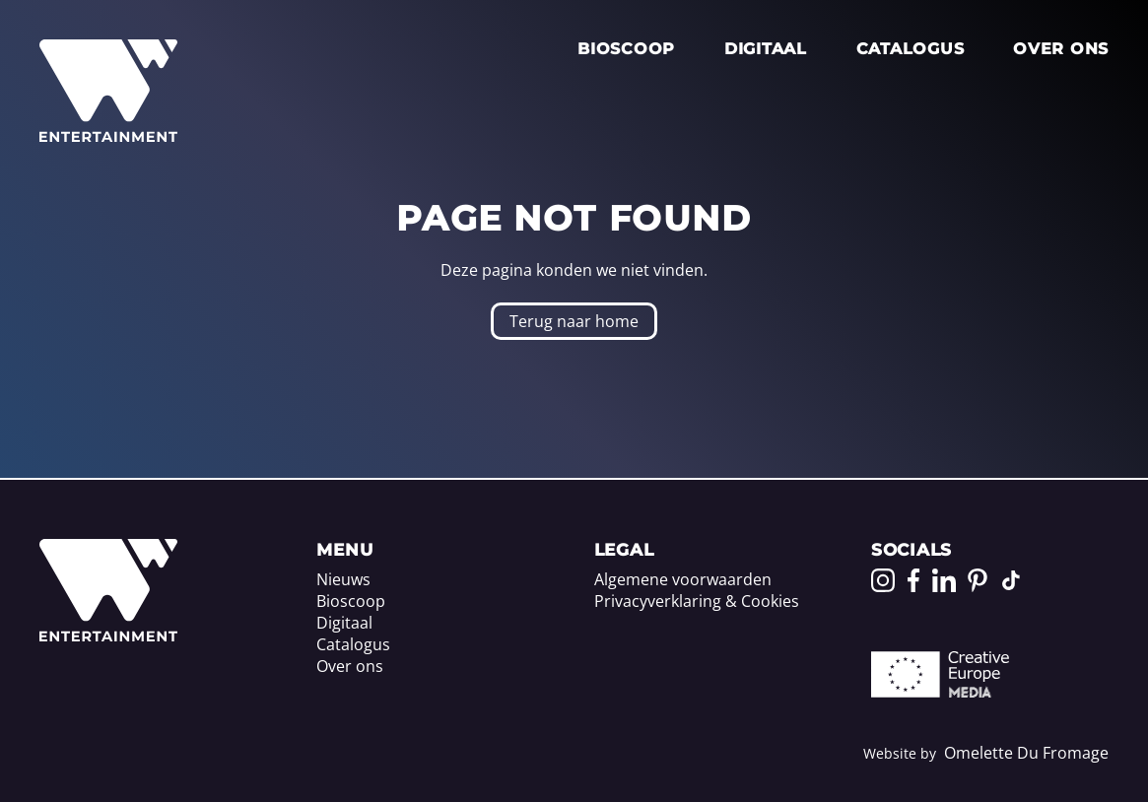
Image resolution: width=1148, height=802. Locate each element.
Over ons (1061, 48)
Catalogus (910, 48)
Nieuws (343, 579)
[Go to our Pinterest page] (977, 580)
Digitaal (765, 48)
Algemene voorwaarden (683, 579)
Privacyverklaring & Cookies (696, 601)
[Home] (108, 635)
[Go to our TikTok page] (1011, 580)
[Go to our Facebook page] (913, 580)
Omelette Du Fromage (1026, 753)
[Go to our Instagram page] (883, 580)
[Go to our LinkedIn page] (944, 580)
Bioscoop (626, 48)
